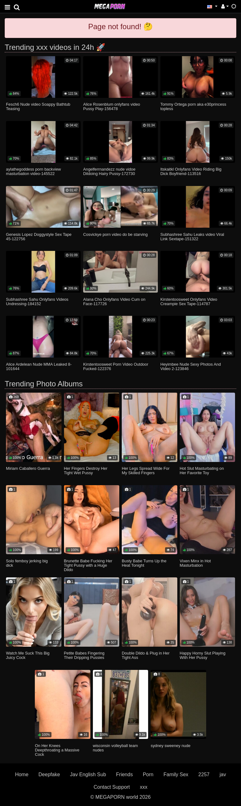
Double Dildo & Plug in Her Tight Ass (145, 655)
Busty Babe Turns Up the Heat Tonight (144, 563)
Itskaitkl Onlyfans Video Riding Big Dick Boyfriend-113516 (191, 171)
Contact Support (112, 787)
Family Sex (175, 774)
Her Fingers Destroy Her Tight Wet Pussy (86, 470)
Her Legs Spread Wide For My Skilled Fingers (145, 470)
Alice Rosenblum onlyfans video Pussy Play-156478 (111, 106)
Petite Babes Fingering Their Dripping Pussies (84, 655)
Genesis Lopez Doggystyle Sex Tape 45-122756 (39, 236)
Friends (124, 774)
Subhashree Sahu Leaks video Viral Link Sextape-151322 (192, 236)
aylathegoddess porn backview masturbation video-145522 (33, 171)
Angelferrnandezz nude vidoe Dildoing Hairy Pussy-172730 (109, 171)
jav (223, 774)
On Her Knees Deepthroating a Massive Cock (57, 750)
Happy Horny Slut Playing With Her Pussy (203, 655)
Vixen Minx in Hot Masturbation (195, 563)
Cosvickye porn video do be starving (115, 234)
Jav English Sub (88, 774)
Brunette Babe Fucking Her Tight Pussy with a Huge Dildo (88, 565)
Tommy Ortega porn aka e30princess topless (193, 106)
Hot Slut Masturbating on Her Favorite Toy (202, 470)
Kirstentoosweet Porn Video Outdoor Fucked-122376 (115, 366)
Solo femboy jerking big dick (27, 563)
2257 (204, 774)
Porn (148, 774)
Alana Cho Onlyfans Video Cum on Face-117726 (114, 301)
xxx (143, 787)
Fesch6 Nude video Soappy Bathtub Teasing (38, 106)
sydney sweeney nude (170, 745)
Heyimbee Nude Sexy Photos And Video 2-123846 (190, 366)
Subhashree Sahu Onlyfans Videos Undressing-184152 (37, 301)
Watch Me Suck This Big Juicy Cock (28, 655)
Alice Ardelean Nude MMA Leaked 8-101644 (39, 366)
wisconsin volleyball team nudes (115, 747)
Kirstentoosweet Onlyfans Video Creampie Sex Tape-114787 (188, 301)
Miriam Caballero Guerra (28, 468)
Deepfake (49, 774)
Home (22, 774)
